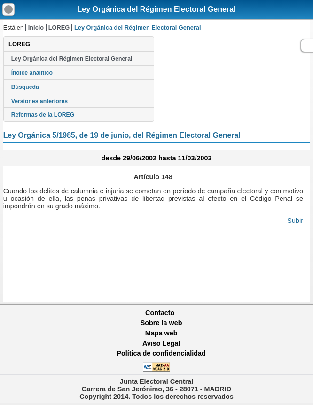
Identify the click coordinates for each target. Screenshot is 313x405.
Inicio (36, 27)
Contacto (159, 313)
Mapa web (161, 333)
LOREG (59, 27)
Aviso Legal (161, 343)
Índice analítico (32, 73)
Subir (295, 220)
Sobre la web (161, 322)
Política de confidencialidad (161, 353)
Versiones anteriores (39, 101)
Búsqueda (25, 87)
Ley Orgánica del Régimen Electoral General (156, 9)
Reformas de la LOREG (43, 114)
